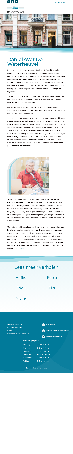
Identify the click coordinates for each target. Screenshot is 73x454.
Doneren (10, 411)
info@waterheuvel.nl (54, 417)
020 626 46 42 (60, 2)
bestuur (21, 248)
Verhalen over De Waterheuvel (18, 414)
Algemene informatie (14, 405)
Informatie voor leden (14, 408)
